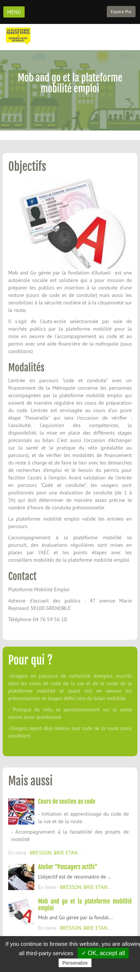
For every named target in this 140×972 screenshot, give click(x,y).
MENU (14, 12)
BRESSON (41, 852)
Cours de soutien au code (66, 801)
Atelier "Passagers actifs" (67, 867)
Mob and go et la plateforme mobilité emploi (85, 905)
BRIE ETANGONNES (75, 852)
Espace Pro (121, 11)
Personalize (75, 963)
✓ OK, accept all (103, 953)
